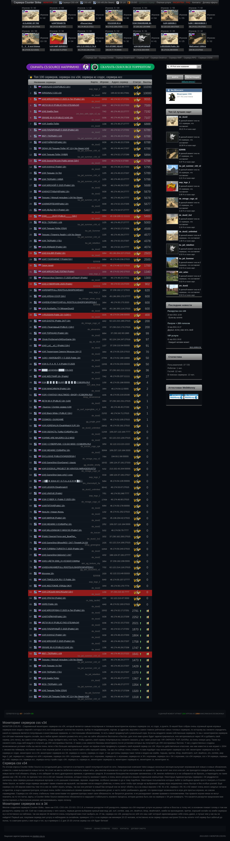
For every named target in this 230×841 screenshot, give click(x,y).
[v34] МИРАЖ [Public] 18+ (54, 518)
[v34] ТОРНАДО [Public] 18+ (55, 333)
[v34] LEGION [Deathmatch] (55, 487)
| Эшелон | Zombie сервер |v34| (57, 407)
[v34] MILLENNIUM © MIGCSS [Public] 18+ (62, 530)
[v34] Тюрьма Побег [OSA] (54, 228)
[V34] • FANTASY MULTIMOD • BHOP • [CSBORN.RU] (67, 394)
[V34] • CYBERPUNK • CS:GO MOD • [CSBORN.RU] (66, 444)
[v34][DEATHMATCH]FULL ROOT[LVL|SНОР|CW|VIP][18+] (69, 302)
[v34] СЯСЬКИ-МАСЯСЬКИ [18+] (57, 592)
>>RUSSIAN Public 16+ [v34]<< (56, 314)
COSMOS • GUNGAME (53, 419)
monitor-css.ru (39, 836)
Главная (88, 829)
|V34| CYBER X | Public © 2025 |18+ (58, 499)
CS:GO (132, 2)
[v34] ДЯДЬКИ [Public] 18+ (54, 247)
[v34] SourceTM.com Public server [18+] (60, 160)
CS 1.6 (120, 2)
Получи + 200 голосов (179, 323)
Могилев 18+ (48, 573)
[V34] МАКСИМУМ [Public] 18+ (56, 388)
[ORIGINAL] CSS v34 (51, 93)
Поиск (115, 829)
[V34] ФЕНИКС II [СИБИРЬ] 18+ (57, 524)
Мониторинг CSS (184, 94)
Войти (175, 77)
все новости (195, 347)
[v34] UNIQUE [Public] (52, 493)
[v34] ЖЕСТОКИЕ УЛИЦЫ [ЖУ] (56, 586)
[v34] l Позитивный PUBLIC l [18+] (58, 327)
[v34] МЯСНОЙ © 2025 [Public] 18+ (58, 185)
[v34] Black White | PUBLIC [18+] (57, 413)
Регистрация (192, 77)
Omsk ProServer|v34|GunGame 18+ (59, 339)
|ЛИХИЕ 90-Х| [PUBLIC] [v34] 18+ (57, 117)
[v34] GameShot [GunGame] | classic (59, 462)
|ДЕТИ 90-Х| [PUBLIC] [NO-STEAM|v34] (60, 105)
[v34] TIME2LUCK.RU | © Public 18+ (59, 579)
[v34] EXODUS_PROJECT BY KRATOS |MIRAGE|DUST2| (69, 468)
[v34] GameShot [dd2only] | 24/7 (56, 555)
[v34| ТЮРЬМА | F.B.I (52, 240)
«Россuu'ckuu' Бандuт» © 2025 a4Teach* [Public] (65, 277)
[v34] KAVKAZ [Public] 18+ (54, 167)
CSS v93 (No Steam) (103, 2)
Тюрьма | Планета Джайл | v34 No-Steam (61, 234)
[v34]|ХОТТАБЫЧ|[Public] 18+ (55, 191)
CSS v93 (85, 2)
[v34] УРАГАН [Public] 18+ (54, 598)
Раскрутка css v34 (177, 311)
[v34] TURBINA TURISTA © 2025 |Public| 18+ (63, 548)
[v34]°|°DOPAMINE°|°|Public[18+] (57, 259)
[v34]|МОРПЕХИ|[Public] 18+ (55, 204)
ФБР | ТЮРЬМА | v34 (52, 136)
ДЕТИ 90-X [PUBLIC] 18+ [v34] (56, 401)
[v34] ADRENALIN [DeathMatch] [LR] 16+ (61, 425)
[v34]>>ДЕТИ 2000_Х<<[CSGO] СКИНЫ (61, 561)
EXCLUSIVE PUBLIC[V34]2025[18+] (59, 456)
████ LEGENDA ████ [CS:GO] (57, 370)
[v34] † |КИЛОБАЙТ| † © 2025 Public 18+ (61, 358)
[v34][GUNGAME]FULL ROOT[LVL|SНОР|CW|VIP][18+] (67, 567)
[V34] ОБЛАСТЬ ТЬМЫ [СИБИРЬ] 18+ (60, 431)
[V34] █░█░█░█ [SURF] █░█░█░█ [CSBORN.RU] (66, 382)
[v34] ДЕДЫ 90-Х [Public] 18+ (55, 210)
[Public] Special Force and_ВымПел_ (59, 536)
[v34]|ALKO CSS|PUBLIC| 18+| (56, 87)
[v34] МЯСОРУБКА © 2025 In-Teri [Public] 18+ (63, 99)
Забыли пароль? (188, 82)
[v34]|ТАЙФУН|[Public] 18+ (54, 142)
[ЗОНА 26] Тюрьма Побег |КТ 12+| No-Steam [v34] (65, 148)
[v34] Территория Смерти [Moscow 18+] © (61, 351)
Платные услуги (164, 2)
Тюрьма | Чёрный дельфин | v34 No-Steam (62, 197)
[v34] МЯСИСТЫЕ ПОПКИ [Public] (58, 271)
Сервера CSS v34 (68, 2)
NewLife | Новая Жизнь (53, 512)
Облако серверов (102, 829)
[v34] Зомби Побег (50, 123)
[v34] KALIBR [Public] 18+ (54, 253)
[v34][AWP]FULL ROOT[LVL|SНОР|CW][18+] (62, 290)
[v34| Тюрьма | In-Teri (52, 173)
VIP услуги (173, 335)
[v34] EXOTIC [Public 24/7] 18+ (56, 321)
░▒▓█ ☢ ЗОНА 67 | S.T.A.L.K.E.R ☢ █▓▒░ (62, 481)
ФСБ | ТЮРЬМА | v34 (52, 222)
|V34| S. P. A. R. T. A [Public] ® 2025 (58, 364)
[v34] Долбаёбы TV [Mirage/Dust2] (58, 308)
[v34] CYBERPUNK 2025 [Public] (57, 284)
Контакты (196, 2)
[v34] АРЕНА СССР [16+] (53, 296)
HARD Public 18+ (50, 604)
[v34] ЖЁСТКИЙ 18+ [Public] (55, 376)
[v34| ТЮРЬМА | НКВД (52, 179)
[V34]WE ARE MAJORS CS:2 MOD (58, 438)
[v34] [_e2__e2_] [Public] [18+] (56, 345)
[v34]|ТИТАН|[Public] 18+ (53, 505)
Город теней (47, 265)
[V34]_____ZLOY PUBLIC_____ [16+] (59, 216)
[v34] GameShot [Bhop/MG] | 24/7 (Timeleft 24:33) (65, 542)
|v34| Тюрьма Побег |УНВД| (55, 154)
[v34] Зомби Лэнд (50, 111)
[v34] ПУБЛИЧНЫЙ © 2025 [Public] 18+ (60, 130)
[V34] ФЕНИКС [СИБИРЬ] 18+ (56, 450)
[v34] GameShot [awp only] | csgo (57, 475)
